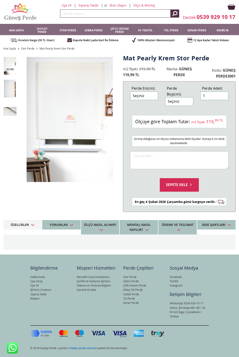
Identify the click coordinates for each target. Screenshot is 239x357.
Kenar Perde (131, 303)
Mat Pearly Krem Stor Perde (56, 48)
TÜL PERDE (171, 30)
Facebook (176, 277)
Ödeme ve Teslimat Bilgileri (94, 285)
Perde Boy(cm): (174, 91)
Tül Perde (129, 298)
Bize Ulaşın (118, 5)
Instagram (176, 285)
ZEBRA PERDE (94, 30)
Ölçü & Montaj (144, 5)
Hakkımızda (37, 277)
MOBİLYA (223, 30)
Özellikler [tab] (20, 225)
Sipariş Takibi (89, 5)
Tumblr (174, 281)
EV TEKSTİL (145, 30)
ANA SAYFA (16, 30)
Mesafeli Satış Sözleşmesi (93, 277)
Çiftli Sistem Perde (134, 285)
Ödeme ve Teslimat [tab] (178, 225)
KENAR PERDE (197, 30)
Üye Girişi (36, 281)
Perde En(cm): (143, 88)
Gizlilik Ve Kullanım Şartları (93, 281)
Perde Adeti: (212, 88)
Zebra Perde (131, 281)
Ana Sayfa (9, 48)
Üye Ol (67, 5)
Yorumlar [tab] (59, 225)
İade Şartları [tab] (213, 225)
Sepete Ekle (177, 184)
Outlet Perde (131, 294)
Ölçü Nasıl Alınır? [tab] (100, 225)
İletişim (34, 298)
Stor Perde (28, 48)
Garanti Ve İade (86, 289)
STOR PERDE (68, 30)
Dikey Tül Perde (133, 289)
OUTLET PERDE (42, 30)
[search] (115, 13)
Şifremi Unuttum (40, 289)
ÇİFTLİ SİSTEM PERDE (119, 30)
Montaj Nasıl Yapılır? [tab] (139, 227)
